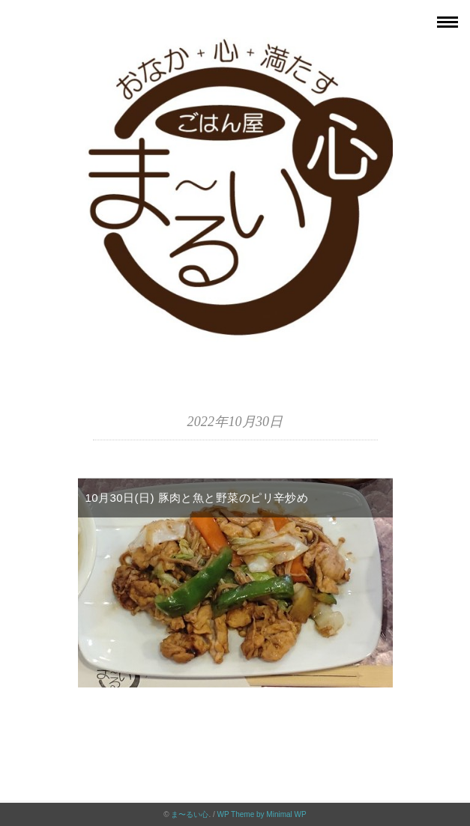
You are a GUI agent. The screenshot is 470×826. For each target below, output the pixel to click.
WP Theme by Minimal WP (262, 814)
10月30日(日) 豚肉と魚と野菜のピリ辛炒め (197, 497)
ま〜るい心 (189, 814)
